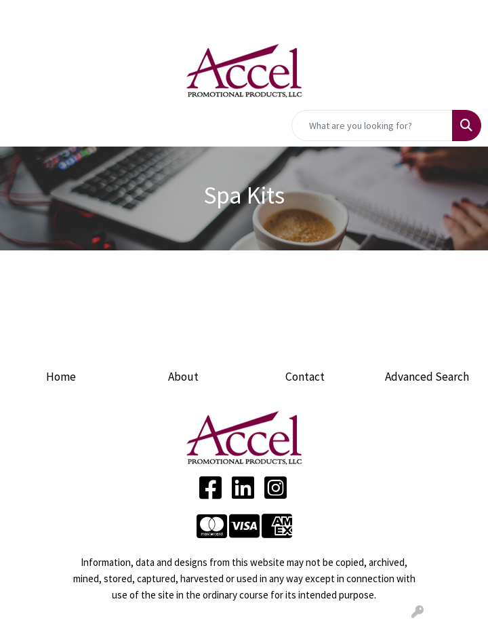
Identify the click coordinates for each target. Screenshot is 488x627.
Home (61, 376)
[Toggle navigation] (21, 125)
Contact (305, 376)
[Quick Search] (372, 125)
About (183, 376)
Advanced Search (427, 376)
